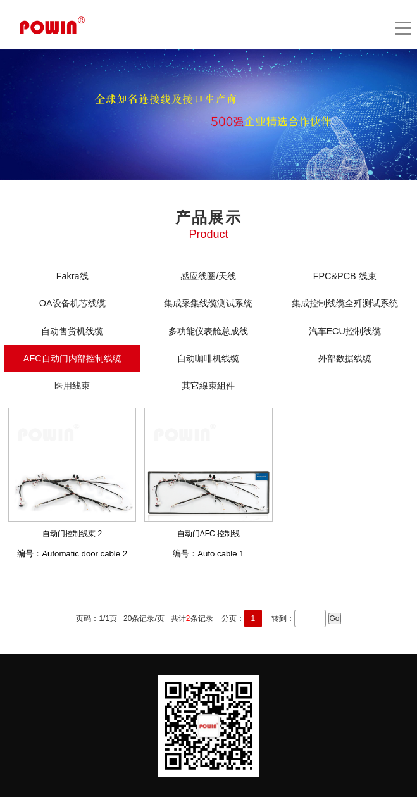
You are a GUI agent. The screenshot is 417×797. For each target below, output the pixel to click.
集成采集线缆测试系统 (208, 303)
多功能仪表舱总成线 (208, 331)
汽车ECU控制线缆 (345, 331)
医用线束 (72, 385)
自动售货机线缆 (72, 331)
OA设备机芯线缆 (72, 303)
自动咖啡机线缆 (208, 358)
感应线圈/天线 (208, 276)
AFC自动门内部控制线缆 (72, 358)
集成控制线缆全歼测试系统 (345, 303)
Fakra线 (72, 276)
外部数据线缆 (344, 358)
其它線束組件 (208, 385)
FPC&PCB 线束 (345, 276)
